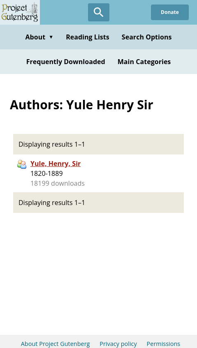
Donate (170, 12)
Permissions (164, 344)
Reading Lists (87, 36)
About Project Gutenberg (55, 344)
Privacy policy (118, 344)
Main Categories (144, 61)
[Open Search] (98, 12)
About (39, 37)
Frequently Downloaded (65, 61)
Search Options (147, 36)
